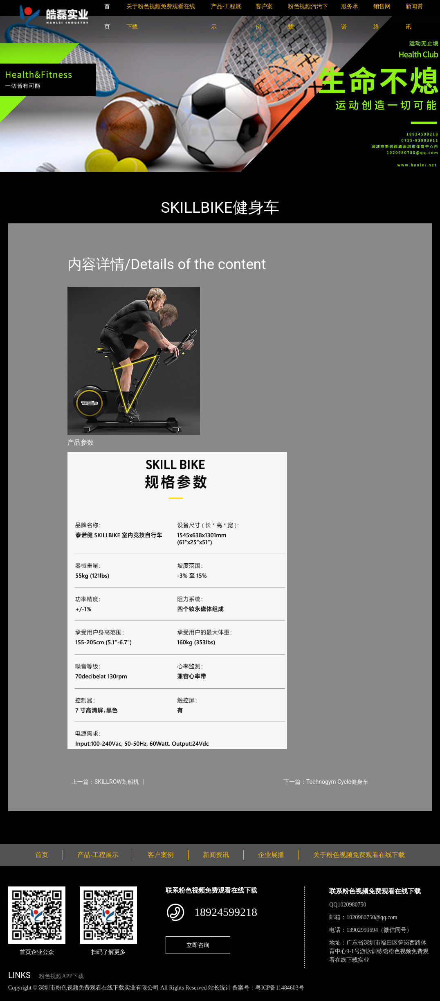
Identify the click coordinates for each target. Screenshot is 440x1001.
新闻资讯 (216, 854)
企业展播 (271, 854)
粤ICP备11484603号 (279, 988)
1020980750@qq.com (371, 917)
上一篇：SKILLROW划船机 (105, 782)
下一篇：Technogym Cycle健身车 (325, 782)
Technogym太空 (107, 177)
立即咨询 (197, 945)
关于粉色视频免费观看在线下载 (359, 854)
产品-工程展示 (57, 177)
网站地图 (12, 996)
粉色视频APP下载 (61, 976)
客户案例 (161, 854)
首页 (22, 177)
